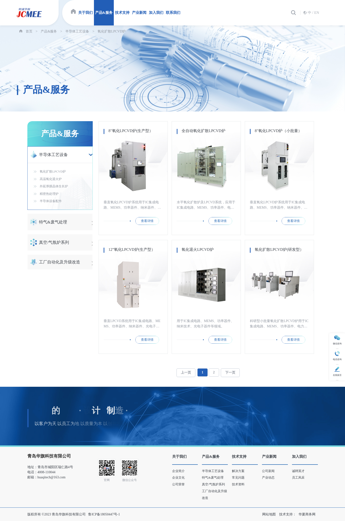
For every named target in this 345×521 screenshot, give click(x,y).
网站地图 (269, 514)
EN (316, 13)
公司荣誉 (178, 484)
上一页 (186, 372)
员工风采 (298, 477)
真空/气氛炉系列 (213, 484)
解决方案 (238, 471)
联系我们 (173, 13)
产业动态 (268, 477)
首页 (29, 31)
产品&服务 (104, 13)
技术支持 (122, 13)
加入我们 (156, 13)
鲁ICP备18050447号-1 (104, 514)
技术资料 (238, 484)
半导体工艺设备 (77, 31)
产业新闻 (139, 13)
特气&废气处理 (212, 477)
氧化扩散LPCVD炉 (112, 31)
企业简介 (178, 471)
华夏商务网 (307, 514)
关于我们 (85, 13)
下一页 (230, 372)
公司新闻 (268, 471)
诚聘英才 (298, 471)
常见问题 (238, 477)
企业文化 (178, 477)
